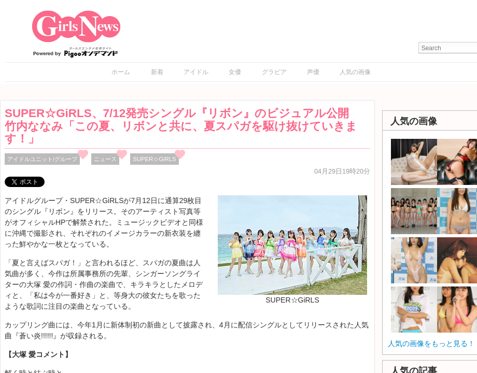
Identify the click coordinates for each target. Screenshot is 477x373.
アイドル (196, 72)
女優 (235, 72)
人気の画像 (355, 72)
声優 (313, 72)
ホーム (120, 72)
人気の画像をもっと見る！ (431, 343)
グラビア (274, 72)
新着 (157, 72)
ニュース (105, 159)
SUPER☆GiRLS (154, 159)
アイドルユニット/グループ (42, 159)
